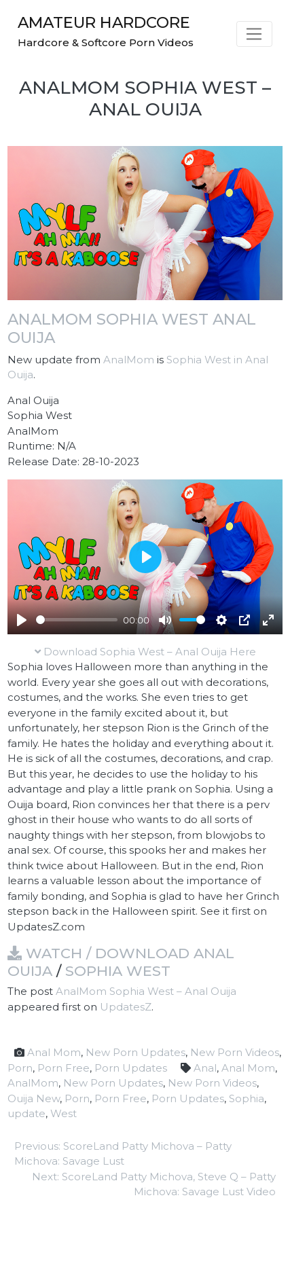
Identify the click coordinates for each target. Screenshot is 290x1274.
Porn (20, 1067)
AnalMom (128, 359)
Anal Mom (54, 1052)
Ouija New (33, 1098)
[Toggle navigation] (254, 34)
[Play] (22, 620)
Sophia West (117, 970)
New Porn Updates (135, 1052)
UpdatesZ (125, 1006)
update (26, 1113)
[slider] (76, 619)
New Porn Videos (234, 1052)
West (63, 1113)
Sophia (246, 1098)
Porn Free (63, 1067)
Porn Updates (130, 1067)
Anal (205, 1067)
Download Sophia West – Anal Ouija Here (145, 651)
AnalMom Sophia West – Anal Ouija (146, 991)
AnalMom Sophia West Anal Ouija (131, 328)
